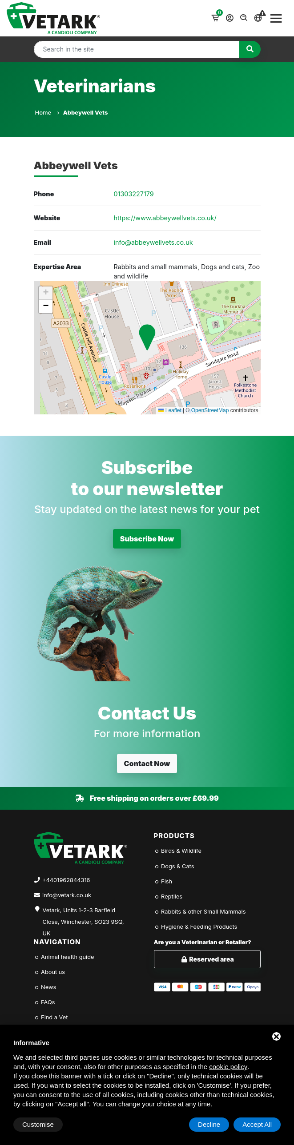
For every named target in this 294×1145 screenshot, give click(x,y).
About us (49, 972)
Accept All (257, 1124)
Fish (163, 881)
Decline (209, 1124)
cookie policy (228, 1066)
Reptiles (168, 896)
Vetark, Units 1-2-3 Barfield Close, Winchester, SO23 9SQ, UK (83, 917)
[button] (147, 337)
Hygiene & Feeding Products (196, 926)
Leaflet (169, 410)
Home (47, 112)
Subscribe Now (147, 538)
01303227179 (134, 194)
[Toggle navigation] (276, 18)
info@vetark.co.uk (66, 895)
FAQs (44, 1002)
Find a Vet (51, 1017)
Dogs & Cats (174, 866)
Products (174, 835)
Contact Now (147, 763)
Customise (38, 1124)
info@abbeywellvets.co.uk (153, 242)
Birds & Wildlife (177, 850)
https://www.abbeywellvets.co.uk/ (165, 218)
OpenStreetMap (210, 410)
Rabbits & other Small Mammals (200, 911)
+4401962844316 (66, 880)
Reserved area (207, 959)
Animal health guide (64, 957)
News (45, 987)
